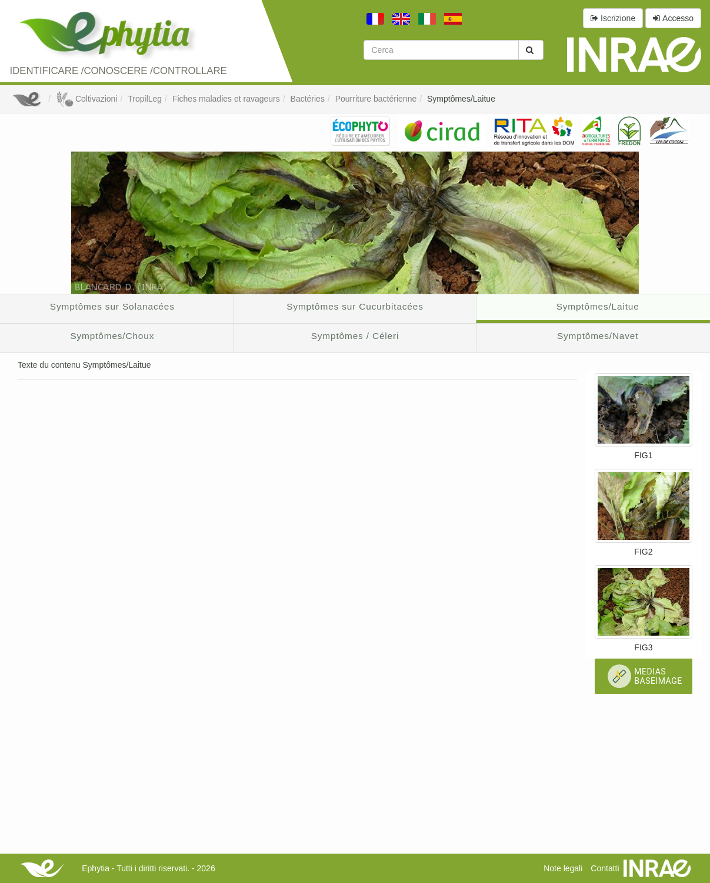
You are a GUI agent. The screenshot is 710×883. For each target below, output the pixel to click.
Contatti (605, 868)
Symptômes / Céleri (355, 336)
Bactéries (308, 98)
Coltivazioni (86, 98)
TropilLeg (145, 98)
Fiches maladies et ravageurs (226, 98)
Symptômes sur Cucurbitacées (354, 306)
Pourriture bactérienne (376, 98)
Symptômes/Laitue (461, 98)
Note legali (563, 868)
